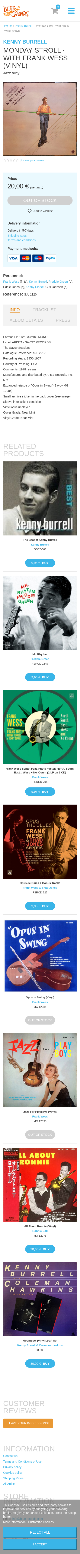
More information (14, 1522)
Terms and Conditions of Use (22, 1461)
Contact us (10, 1456)
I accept (40, 1544)
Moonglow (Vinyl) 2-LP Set (40, 1340)
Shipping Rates (13, 1478)
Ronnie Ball (40, 1231)
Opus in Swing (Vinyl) (40, 997)
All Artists (9, 1484)
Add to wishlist (43, 211)
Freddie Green (58, 281)
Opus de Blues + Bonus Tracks (40, 883)
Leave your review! (33, 160)
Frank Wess (11, 281)
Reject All (40, 1532)
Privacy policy (12, 1467)
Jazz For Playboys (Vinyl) (40, 1111)
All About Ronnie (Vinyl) (40, 1226)
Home (8, 25)
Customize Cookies (41, 1522)
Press (63, 320)
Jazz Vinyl (11, 73)
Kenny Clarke (35, 287)
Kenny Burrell (24, 25)
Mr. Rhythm (40, 654)
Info (15, 309)
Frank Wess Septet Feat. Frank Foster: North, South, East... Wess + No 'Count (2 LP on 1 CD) (40, 770)
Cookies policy (12, 1472)
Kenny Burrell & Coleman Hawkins (40, 1345)
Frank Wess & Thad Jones (40, 887)
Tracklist (44, 309)
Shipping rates (17, 235)
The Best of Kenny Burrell (40, 539)
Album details (26, 320)
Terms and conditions (21, 240)
